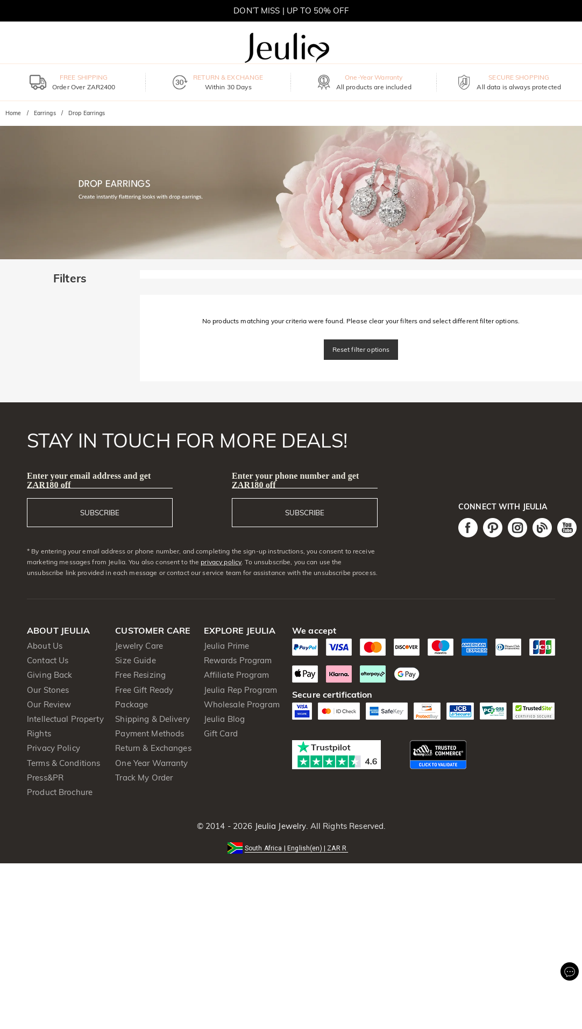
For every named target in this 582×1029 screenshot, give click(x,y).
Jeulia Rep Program (240, 690)
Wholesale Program (242, 704)
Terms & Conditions (63, 763)
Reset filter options (361, 349)
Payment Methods (149, 733)
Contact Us (47, 660)
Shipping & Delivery (152, 719)
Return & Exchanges (153, 748)
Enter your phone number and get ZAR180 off (295, 480)
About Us (44, 646)
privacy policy (221, 562)
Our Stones (48, 690)
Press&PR (45, 777)
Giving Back (49, 675)
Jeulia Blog (224, 719)
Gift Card (221, 733)
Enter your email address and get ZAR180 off (89, 480)
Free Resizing (140, 675)
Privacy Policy (53, 748)
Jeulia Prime (227, 646)
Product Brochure (60, 792)
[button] (291, 847)
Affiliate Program (236, 675)
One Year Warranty (151, 763)
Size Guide (135, 660)
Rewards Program (238, 660)
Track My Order (144, 777)
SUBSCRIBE (99, 512)
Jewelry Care (139, 646)
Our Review (49, 704)
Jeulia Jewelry (279, 826)
